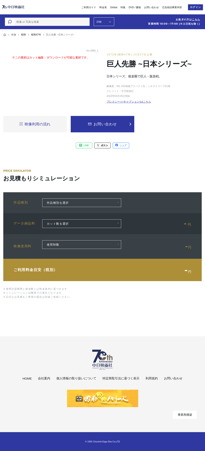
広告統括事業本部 (172, 7)
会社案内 (44, 378)
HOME (27, 378)
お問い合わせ (151, 7)
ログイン (195, 7)
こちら (196, 19)
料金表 (103, 7)
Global (113, 7)
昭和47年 (36, 34)
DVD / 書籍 (135, 7)
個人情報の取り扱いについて (76, 378)
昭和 (23, 34)
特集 (123, 7)
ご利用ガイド (88, 7)
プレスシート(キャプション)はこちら (129, 101)
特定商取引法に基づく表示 (120, 378)
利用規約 (152, 378)
